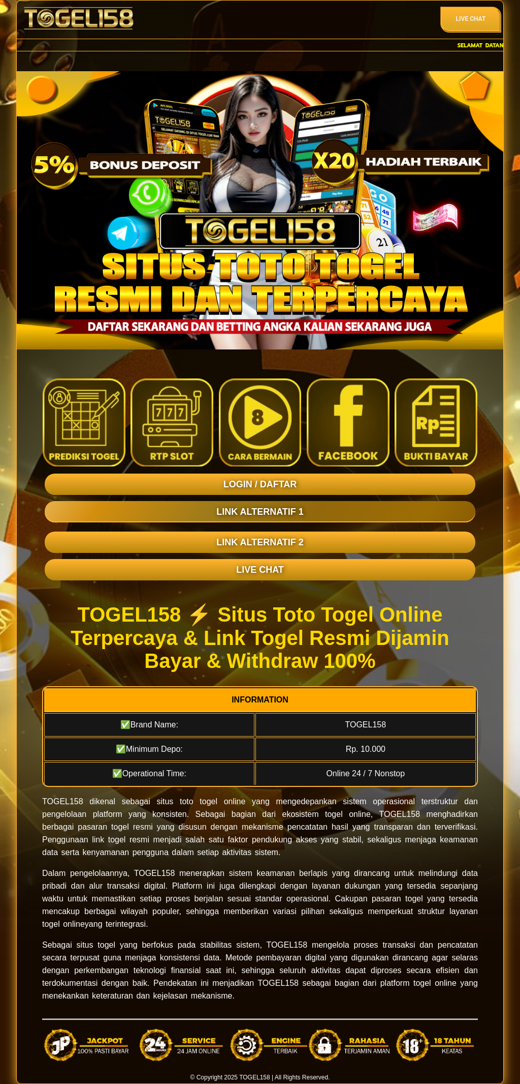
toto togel (198, 801)
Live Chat (471, 18)
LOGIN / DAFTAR (260, 484)
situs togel (96, 945)
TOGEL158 (254, 1077)
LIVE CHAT (260, 570)
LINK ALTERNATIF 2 (260, 542)
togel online (63, 924)
